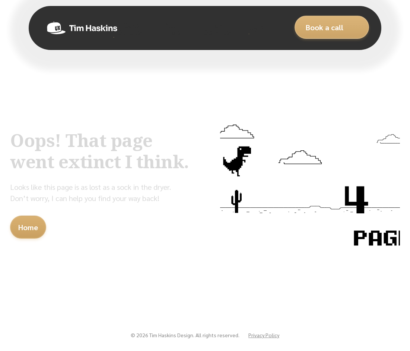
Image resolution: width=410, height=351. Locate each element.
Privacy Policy (263, 335)
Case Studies (130, 28)
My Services (218, 28)
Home (28, 227)
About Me (175, 28)
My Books (264, 28)
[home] (77, 28)
